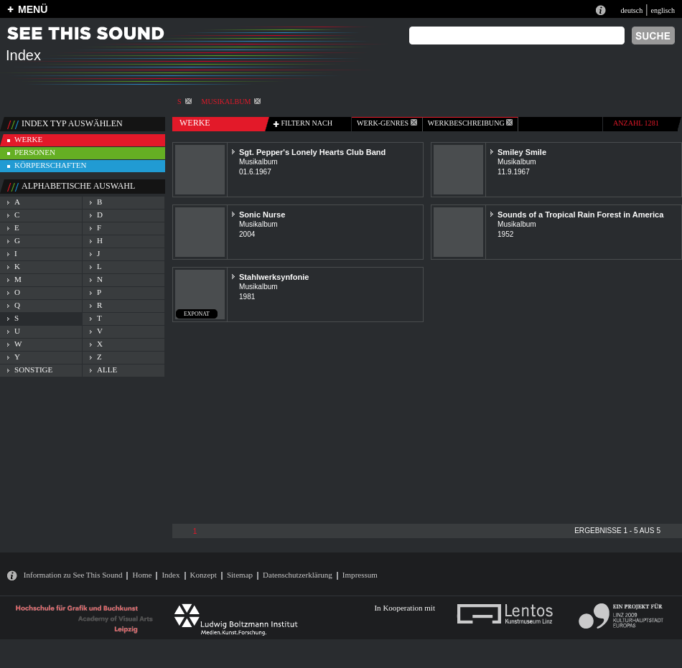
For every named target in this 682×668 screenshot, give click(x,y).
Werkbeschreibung (470, 123)
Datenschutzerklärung (297, 574)
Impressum (360, 574)
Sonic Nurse (262, 214)
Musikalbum (231, 101)
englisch (662, 10)
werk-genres (387, 123)
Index (170, 574)
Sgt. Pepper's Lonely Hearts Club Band (312, 152)
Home (141, 574)
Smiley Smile (522, 152)
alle (107, 369)
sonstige (33, 369)
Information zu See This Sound (73, 574)
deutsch (631, 10)
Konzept (203, 574)
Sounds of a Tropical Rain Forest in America (580, 214)
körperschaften (50, 165)
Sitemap (240, 574)
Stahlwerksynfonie (274, 277)
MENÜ (32, 9)
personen (34, 152)
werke (28, 139)
